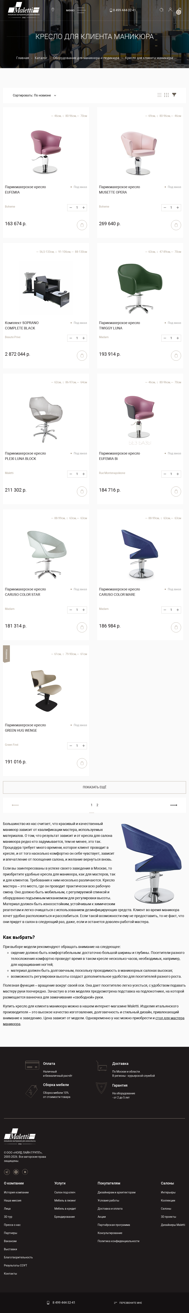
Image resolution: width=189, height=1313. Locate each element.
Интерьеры (168, 1192)
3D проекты (168, 1216)
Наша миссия (12, 1200)
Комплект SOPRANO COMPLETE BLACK (22, 325)
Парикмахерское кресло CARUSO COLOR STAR (25, 592)
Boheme (10, 206)
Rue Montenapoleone (112, 473)
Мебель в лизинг (65, 1200)
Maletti (9, 473)
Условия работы (108, 1200)
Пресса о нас (12, 1224)
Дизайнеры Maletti (173, 1224)
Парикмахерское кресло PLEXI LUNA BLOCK (25, 456)
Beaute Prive (12, 337)
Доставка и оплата (110, 1208)
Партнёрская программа (114, 1224)
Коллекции (168, 1200)
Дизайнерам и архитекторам (116, 1192)
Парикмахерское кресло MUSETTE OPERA (119, 189)
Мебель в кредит (65, 1208)
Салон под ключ (64, 1192)
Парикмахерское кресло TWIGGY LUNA (119, 325)
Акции (102, 1216)
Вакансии (10, 1241)
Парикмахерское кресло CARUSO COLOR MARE (119, 592)
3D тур (8, 1216)
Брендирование (64, 1216)
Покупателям (109, 1183)
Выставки (10, 1249)
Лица (7, 1208)
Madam (104, 337)
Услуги (59, 1183)
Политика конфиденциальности (118, 1241)
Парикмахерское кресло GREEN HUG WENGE (25, 727)
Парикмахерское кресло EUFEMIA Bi (119, 456)
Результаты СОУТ (15, 1265)
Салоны (167, 1183)
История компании (16, 1192)
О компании (14, 1183)
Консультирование (110, 1233)
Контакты (10, 1273)
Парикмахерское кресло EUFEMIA (25, 189)
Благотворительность (18, 1257)
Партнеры (10, 1233)
